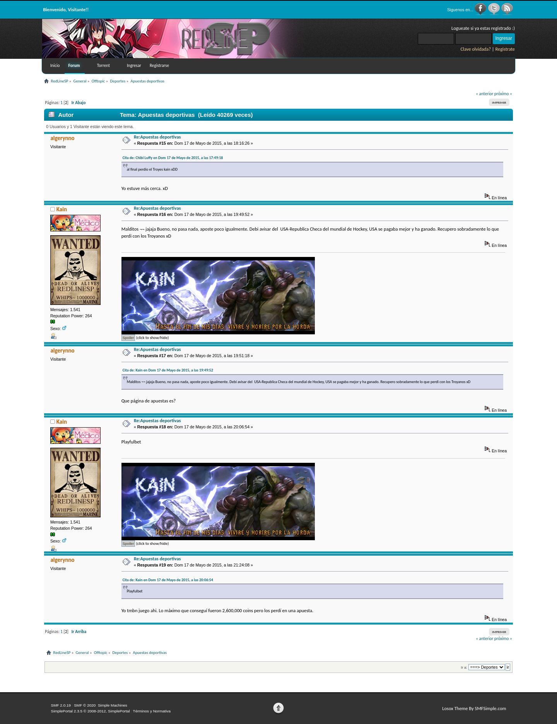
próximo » (503, 93)
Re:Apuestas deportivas (157, 137)
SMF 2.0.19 (61, 705)
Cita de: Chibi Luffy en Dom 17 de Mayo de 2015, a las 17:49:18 (173, 157)
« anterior (484, 93)
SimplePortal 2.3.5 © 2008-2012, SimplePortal (90, 711)
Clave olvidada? (475, 49)
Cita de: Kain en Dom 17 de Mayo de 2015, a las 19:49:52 (168, 370)
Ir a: (464, 667)
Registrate (505, 49)
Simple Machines (112, 705)
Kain (61, 209)
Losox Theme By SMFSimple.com (474, 708)
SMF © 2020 (85, 705)
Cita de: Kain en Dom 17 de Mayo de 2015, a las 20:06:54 (168, 579)
